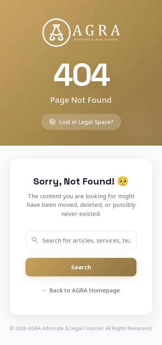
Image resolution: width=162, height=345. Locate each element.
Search (81, 267)
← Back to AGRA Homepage (81, 290)
